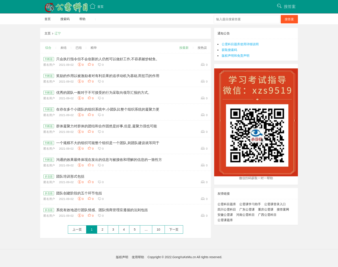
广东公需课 (247, 209)
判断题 (49, 59)
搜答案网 (283, 209)
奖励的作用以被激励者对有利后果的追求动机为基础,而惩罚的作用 (107, 76)
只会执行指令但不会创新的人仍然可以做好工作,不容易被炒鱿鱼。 (107, 59)
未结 (63, 47)
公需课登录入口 (275, 204)
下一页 (173, 229)
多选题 (49, 176)
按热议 (202, 47)
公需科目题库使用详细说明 (240, 44)
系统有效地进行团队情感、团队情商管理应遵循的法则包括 (102, 210)
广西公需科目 (267, 214)
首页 (97, 6)
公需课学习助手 (250, 204)
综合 (48, 47)
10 (158, 229)
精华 (94, 47)
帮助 (82, 19)
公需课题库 (225, 220)
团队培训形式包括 (70, 176)
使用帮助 (138, 257)
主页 (48, 33)
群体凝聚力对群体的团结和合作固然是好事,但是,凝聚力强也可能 (106, 126)
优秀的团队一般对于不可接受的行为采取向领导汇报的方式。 (103, 92)
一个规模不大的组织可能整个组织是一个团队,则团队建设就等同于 (107, 143)
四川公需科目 (226, 209)
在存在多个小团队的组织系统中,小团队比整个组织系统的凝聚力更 (107, 109)
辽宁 (58, 33)
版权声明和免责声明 (235, 55)
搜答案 (290, 6)
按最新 (184, 47)
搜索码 (65, 19)
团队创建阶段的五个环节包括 (79, 193)
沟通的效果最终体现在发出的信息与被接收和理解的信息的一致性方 (109, 160)
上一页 (77, 229)
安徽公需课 (225, 214)
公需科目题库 (226, 204)
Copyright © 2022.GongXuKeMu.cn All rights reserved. (185, 257)
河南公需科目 (245, 214)
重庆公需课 (265, 209)
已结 (79, 47)
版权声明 (122, 257)
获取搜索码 (229, 50)
